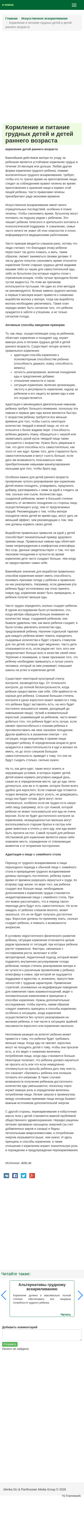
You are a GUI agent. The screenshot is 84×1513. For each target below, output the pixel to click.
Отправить (9, 1344)
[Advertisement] (42, 77)
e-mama (8, 4)
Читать (65, 1314)
